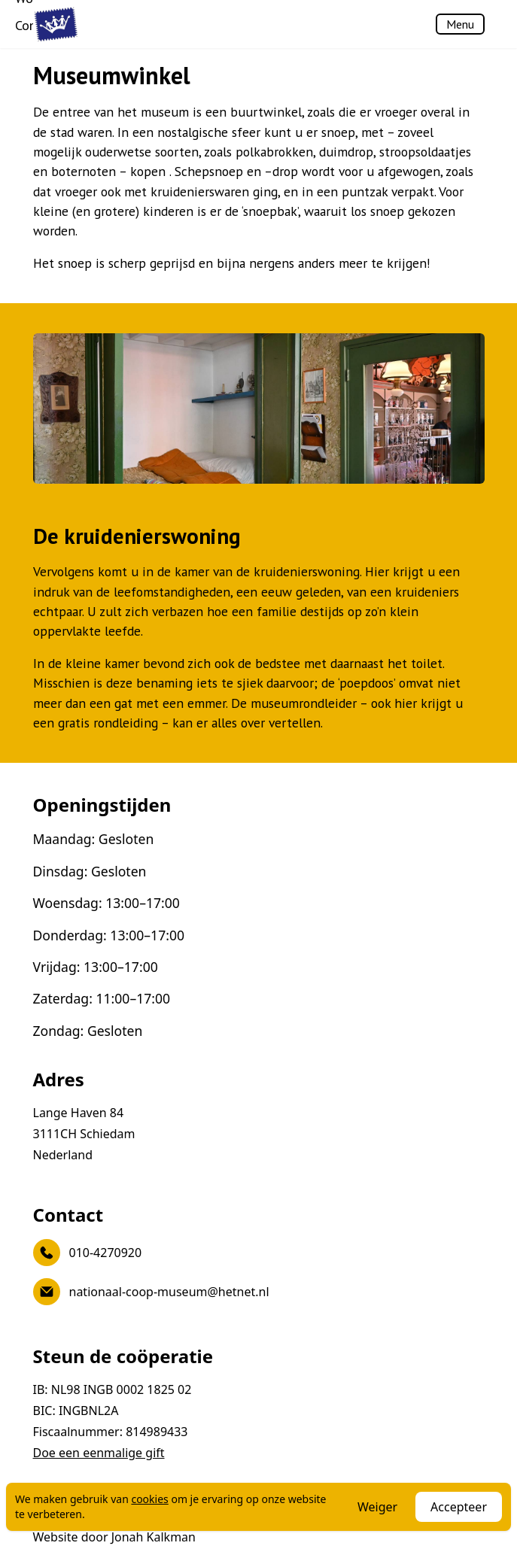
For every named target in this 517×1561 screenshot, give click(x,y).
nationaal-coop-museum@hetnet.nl (151, 1291)
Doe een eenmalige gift (99, 1452)
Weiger (377, 1507)
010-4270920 (87, 1252)
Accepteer (458, 1507)
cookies (149, 1499)
